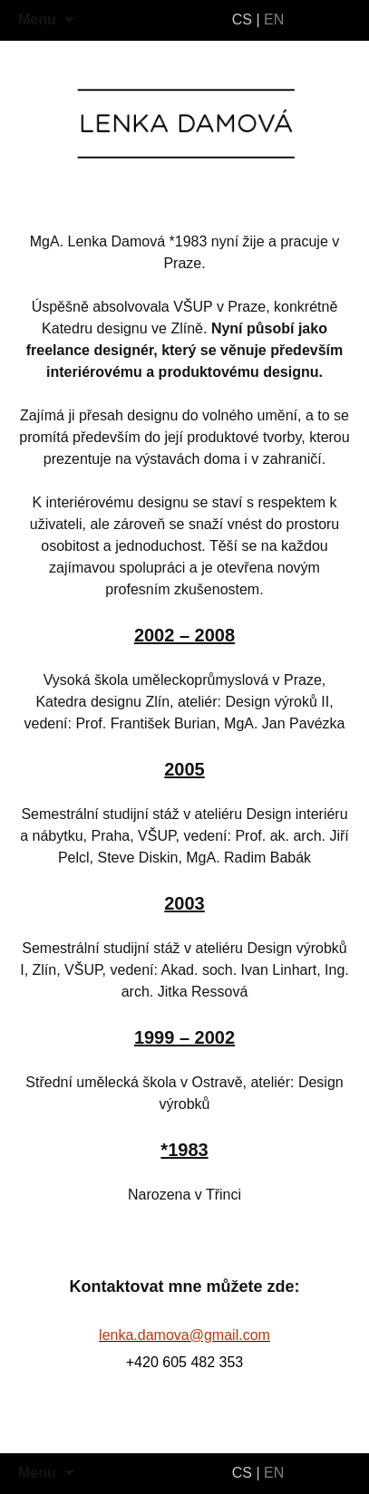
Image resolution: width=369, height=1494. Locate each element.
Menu (37, 19)
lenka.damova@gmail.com (184, 1335)
